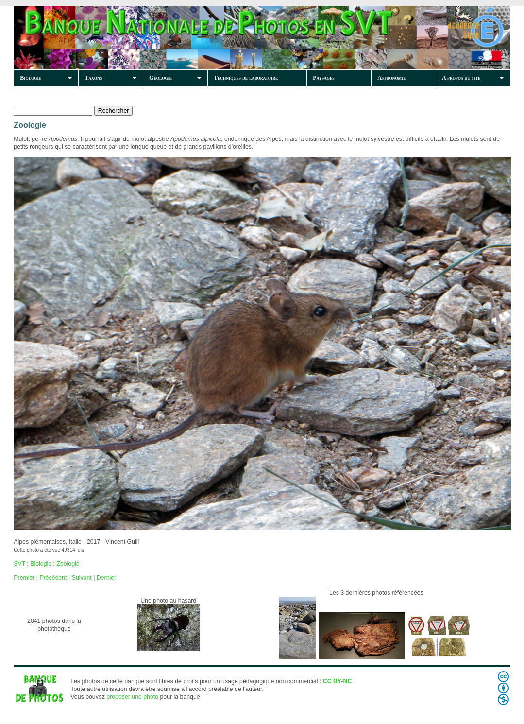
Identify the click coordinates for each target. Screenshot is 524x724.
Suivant (82, 577)
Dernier (106, 577)
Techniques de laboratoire (246, 77)
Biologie (30, 77)
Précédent (53, 577)
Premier (24, 577)
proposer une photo (132, 696)
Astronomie (391, 77)
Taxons (93, 77)
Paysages (323, 77)
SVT (19, 563)
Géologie (160, 77)
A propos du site (461, 77)
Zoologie (67, 563)
